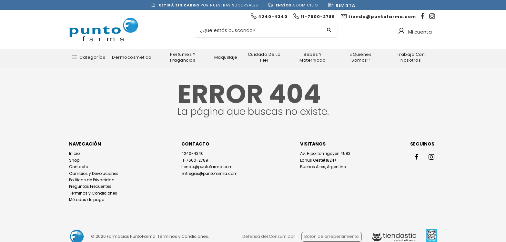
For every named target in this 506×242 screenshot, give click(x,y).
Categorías (92, 57)
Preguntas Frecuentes (90, 186)
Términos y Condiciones (93, 193)
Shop (74, 160)
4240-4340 (192, 153)
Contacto (78, 166)
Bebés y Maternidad (312, 57)
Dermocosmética (131, 57)
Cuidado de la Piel (264, 57)
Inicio (74, 153)
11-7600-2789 (194, 160)
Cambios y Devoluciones (93, 173)
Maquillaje (226, 57)
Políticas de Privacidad (92, 180)
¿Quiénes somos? (360, 57)
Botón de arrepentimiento (331, 236)
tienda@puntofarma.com (207, 166)
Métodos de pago (86, 199)
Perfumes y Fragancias (182, 57)
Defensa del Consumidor (268, 236)
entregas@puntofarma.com (209, 173)
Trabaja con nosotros (411, 57)
